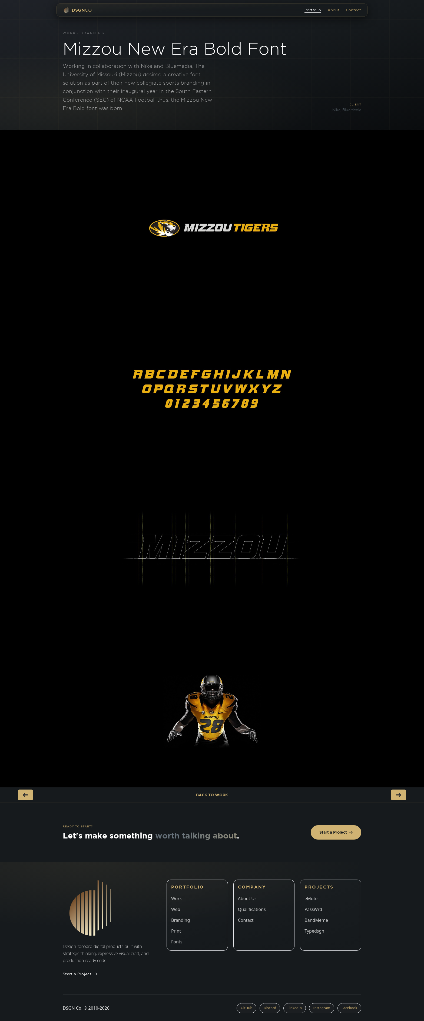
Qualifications (252, 909)
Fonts (176, 942)
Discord (270, 1008)
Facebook (349, 1008)
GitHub (246, 1008)
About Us (247, 898)
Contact (353, 10)
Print (176, 931)
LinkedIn (294, 1008)
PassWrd (313, 909)
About (333, 10)
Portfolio (312, 10)
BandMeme (316, 920)
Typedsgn (314, 931)
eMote (310, 898)
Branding (93, 33)
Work (69, 33)
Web (175, 909)
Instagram (321, 1008)
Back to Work (212, 795)
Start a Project (336, 832)
